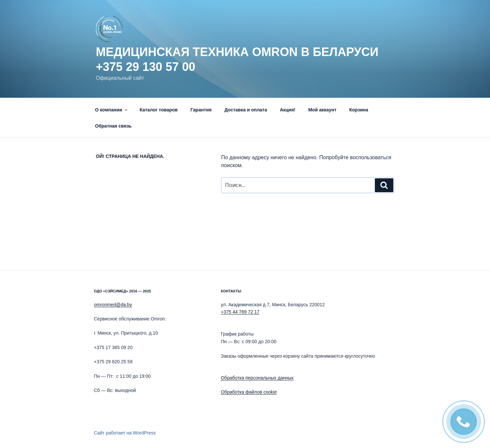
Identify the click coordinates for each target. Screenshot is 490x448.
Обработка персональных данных (257, 377)
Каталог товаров (159, 109)
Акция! (287, 109)
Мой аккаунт (322, 109)
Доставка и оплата (245, 109)
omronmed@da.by (113, 304)
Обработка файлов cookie (249, 392)
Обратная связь (113, 126)
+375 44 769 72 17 (240, 311)
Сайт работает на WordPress (125, 432)
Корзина (358, 109)
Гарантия (201, 109)
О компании (111, 109)
